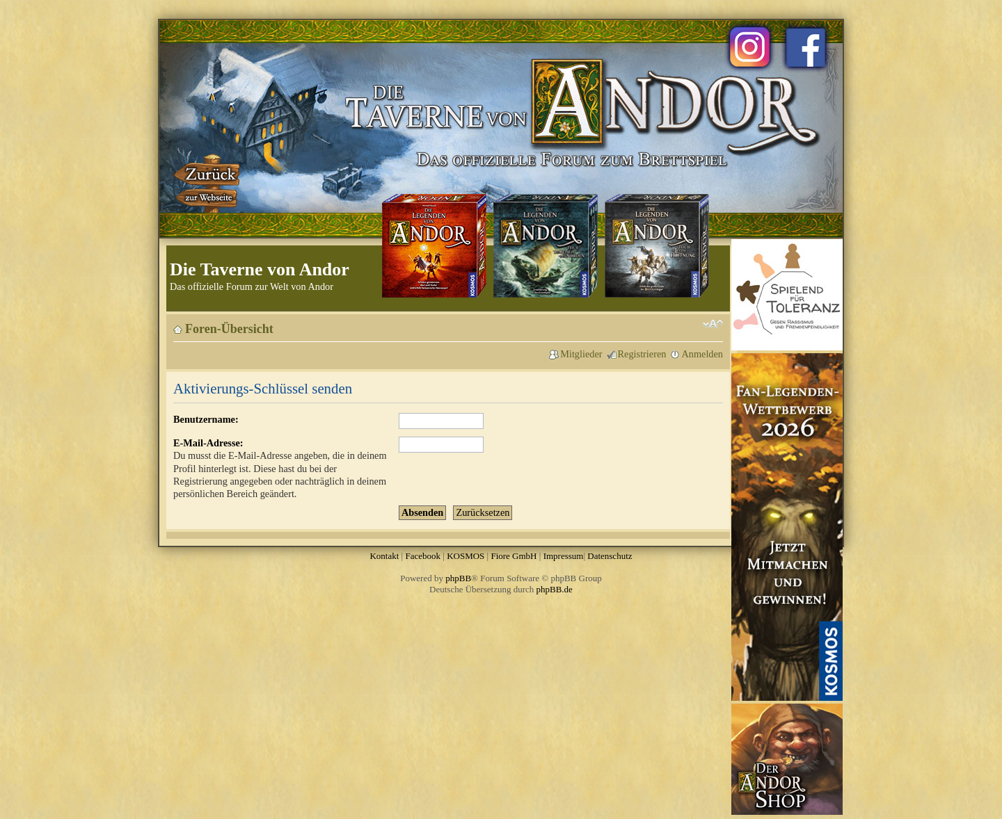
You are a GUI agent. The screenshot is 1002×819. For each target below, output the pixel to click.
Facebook (422, 556)
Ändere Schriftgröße (713, 324)
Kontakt (384, 556)
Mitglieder (581, 353)
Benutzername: (206, 419)
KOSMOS (465, 556)
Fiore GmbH (513, 556)
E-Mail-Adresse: (208, 442)
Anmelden (702, 353)
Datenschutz (609, 556)
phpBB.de (554, 589)
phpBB (458, 578)
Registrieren (642, 353)
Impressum (563, 556)
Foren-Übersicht (229, 329)
